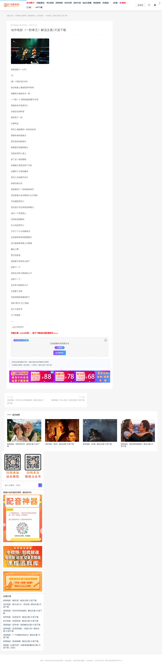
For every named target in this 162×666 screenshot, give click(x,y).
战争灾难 (77, 3)
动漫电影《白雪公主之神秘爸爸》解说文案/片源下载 (25, 401)
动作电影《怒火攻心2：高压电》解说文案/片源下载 (22, 605)
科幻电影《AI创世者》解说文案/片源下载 (20, 621)
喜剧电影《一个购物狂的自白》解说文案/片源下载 (21, 636)
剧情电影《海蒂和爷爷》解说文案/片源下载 (23, 445)
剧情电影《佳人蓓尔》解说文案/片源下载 (67, 400)
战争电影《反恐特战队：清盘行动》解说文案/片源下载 (21, 629)
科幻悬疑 (50, 3)
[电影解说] (40, 3)
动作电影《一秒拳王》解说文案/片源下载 (37, 365)
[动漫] (115, 3)
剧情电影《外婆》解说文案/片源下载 (97, 444)
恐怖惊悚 (59, 3)
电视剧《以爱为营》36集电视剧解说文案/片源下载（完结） (22, 646)
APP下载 (39, 7)
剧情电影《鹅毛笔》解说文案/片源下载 (20, 600)
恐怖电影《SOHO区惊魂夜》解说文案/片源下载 (22, 611)
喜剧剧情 (96, 3)
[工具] (28, 7)
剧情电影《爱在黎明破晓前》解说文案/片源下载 (137, 445)
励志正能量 (87, 3)
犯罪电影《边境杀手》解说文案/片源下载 (20, 617)
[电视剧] (105, 3)
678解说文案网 (20, 16)
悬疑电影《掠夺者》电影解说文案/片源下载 (21, 624)
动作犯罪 (68, 3)
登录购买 (60, 353)
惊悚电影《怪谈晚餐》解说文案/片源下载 (20, 641)
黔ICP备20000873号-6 (113, 661)
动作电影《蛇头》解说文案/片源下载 (59, 444)
